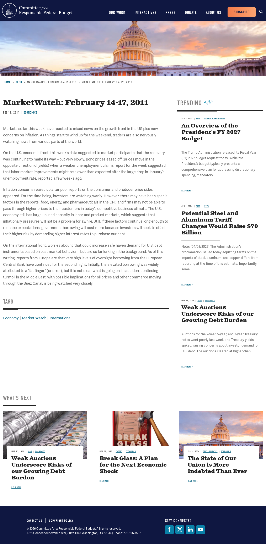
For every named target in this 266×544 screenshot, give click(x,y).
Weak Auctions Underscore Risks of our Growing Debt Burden (217, 314)
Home (7, 82)
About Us (213, 12)
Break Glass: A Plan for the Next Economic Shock (133, 465)
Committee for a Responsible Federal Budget (37, 10)
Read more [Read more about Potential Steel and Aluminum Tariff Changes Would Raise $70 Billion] (186, 284)
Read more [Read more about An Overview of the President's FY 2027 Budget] (186, 190)
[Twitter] (179, 529)
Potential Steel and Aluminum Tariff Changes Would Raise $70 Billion (219, 223)
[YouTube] (200, 529)
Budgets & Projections (214, 118)
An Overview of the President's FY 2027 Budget (211, 132)
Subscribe (241, 12)
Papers (119, 451)
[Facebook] (169, 529)
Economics (30, 112)
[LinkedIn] (190, 529)
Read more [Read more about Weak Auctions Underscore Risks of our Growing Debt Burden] (186, 366)
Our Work (117, 12)
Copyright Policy (61, 521)
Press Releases (210, 451)
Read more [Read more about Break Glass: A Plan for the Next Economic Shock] (105, 481)
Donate (191, 12)
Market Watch (34, 318)
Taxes (206, 206)
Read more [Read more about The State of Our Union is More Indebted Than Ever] (193, 481)
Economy (11, 318)
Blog (19, 82)
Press (171, 12)
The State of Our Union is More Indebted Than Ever (217, 465)
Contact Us (34, 521)
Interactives (145, 12)
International (60, 318)
